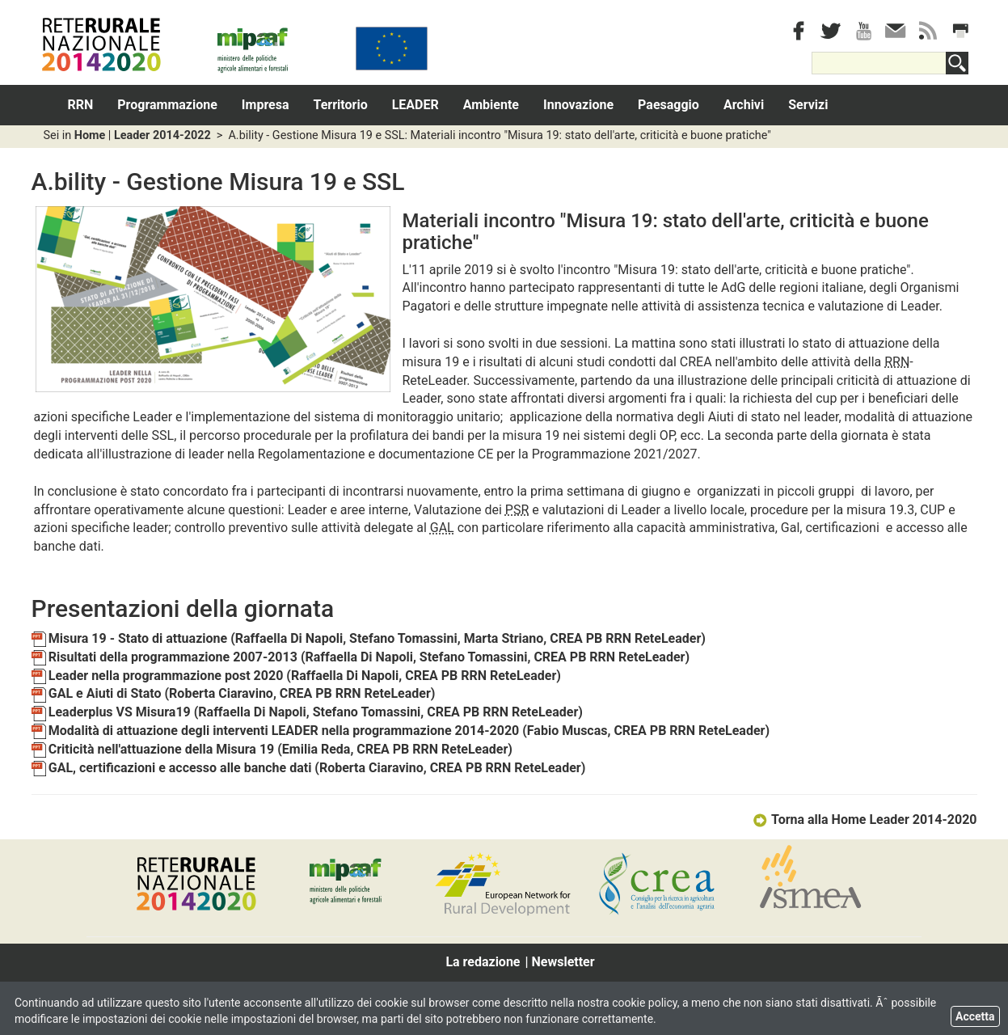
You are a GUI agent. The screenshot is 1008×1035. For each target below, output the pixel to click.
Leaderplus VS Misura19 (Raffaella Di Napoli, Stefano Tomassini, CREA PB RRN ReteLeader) (307, 712)
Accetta (975, 1016)
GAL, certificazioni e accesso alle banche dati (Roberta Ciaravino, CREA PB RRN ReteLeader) (309, 767)
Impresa (265, 104)
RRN (81, 104)
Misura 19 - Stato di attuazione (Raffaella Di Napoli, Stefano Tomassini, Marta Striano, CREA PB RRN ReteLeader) (369, 638)
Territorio (341, 104)
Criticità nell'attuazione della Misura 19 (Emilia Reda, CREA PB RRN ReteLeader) (272, 749)
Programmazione (167, 104)
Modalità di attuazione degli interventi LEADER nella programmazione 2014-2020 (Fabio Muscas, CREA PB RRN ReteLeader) (401, 730)
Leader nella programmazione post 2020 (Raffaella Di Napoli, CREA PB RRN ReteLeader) (296, 675)
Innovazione (578, 104)
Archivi (743, 104)
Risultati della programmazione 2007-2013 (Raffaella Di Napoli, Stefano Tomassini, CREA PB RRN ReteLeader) (361, 657)
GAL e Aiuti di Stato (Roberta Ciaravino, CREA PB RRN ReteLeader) (234, 693)
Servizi (808, 104)
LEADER (415, 104)
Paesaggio (668, 104)
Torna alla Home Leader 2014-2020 (864, 819)
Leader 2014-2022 (162, 135)
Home (90, 135)
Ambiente (491, 104)
